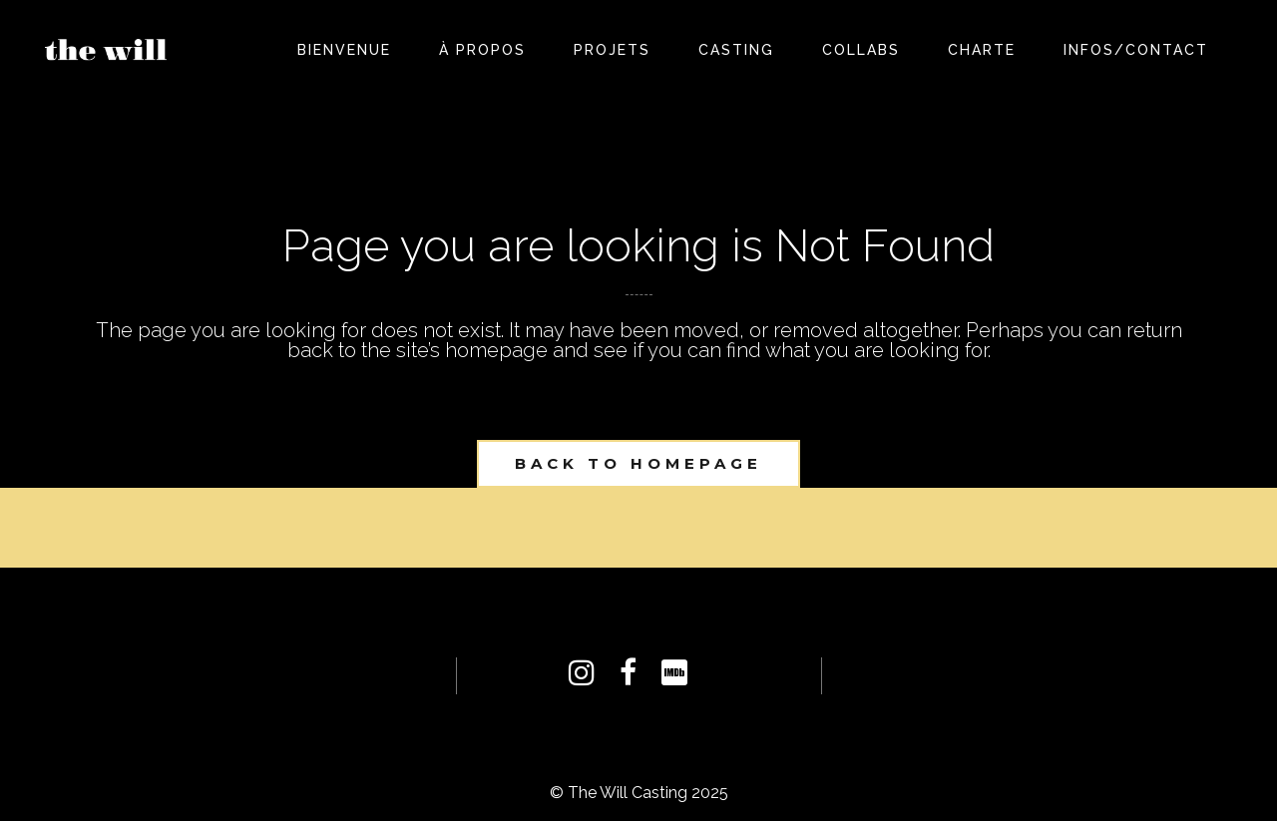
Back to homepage (638, 463)
